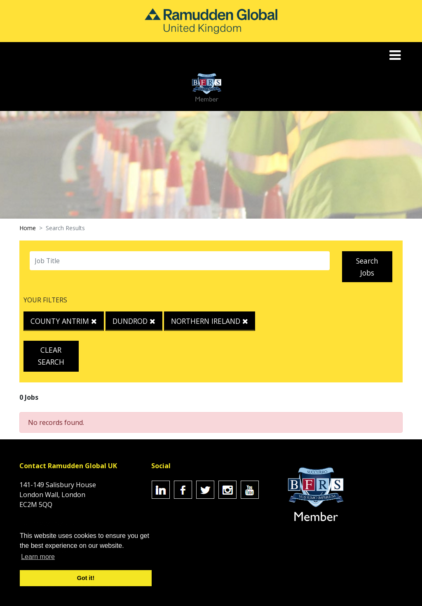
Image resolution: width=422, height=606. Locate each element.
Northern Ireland (209, 321)
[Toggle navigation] (396, 55)
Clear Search (51, 356)
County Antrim (63, 321)
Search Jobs (367, 267)
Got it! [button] (85, 578)
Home (27, 228)
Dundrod (134, 321)
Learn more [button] (38, 556)
